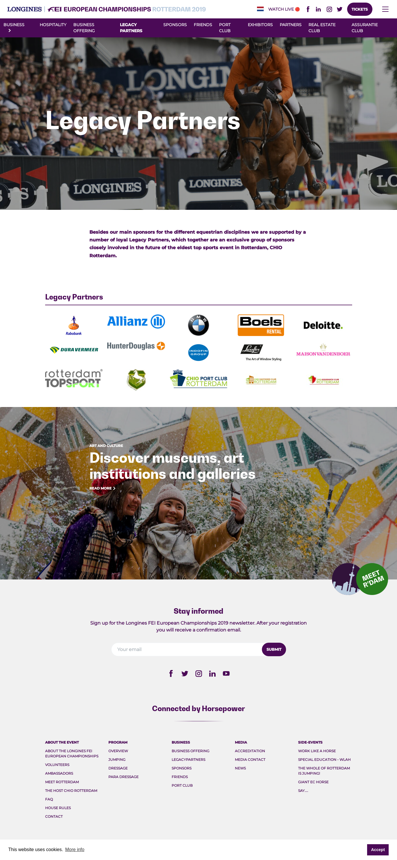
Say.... (303, 790)
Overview (118, 751)
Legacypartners (188, 759)
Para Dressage (123, 777)
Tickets (360, 9)
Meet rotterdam (62, 782)
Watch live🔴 (284, 9)
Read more (102, 488)
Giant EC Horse (313, 782)
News (240, 768)
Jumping (116, 759)
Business (181, 742)
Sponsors (175, 24)
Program (117, 742)
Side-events (310, 742)
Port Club (182, 785)
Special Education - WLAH (324, 759)
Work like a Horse (317, 751)
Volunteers (57, 765)
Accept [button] (378, 849)
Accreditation (250, 751)
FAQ (49, 799)
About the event (62, 742)
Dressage (118, 768)
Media (241, 742)
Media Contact (250, 759)
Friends (203, 24)
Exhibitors (260, 24)
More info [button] (75, 849)
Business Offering (190, 751)
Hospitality (53, 24)
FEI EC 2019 (106, 9)
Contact (54, 816)
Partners (291, 24)
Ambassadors (59, 773)
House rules (58, 808)
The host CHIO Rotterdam (71, 790)
